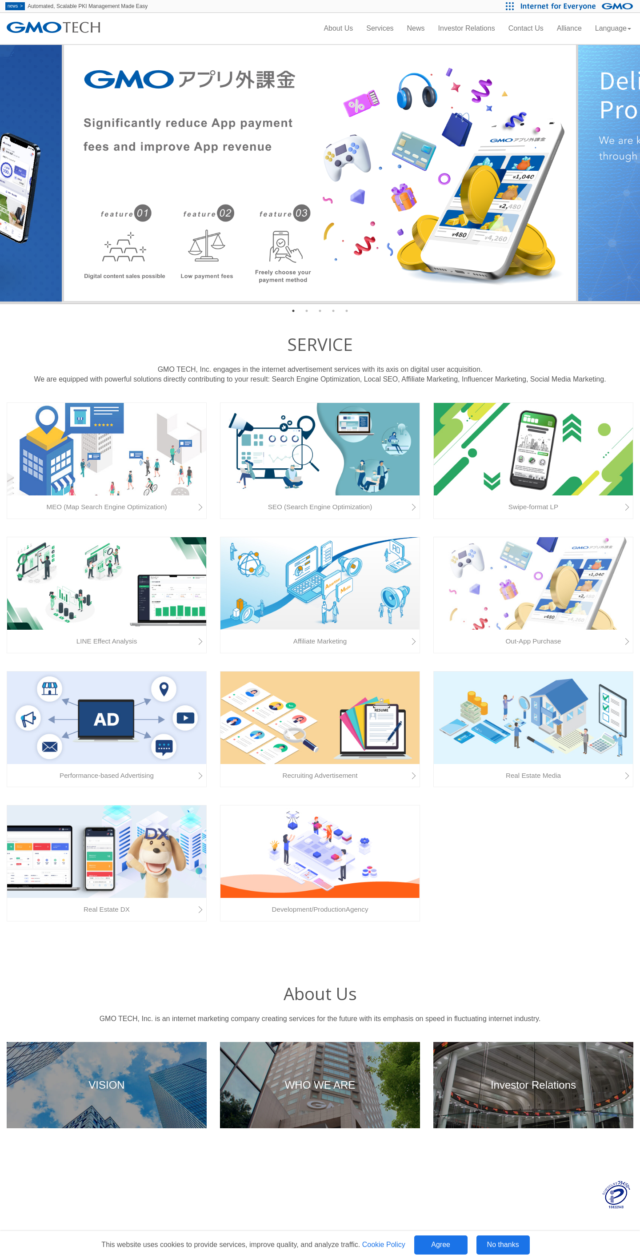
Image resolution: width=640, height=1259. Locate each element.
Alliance (569, 28)
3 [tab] (320, 310)
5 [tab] (346, 310)
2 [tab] (306, 310)
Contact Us (526, 28)
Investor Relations (466, 28)
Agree (440, 1244)
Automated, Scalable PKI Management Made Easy (76, 6)
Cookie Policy (383, 1244)
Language (613, 28)
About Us (338, 28)
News (416, 28)
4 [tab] (333, 310)
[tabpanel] (320, 173)
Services (379, 28)
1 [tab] (293, 310)
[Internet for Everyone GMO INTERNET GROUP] (578, 6)
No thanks (503, 1244)
